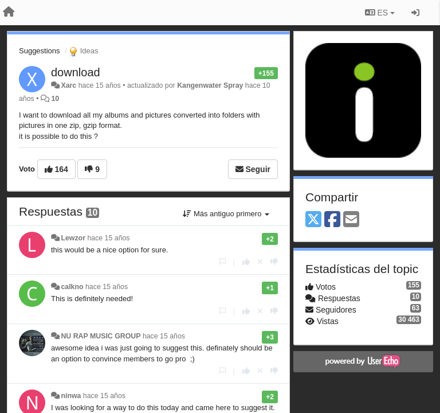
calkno (72, 287)
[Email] (351, 220)
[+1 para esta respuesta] (246, 262)
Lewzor (73, 238)
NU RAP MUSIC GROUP (100, 336)
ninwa (71, 396)
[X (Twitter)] (313, 220)
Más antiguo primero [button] (226, 213)
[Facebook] (332, 220)
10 (55, 99)
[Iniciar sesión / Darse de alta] (415, 12)
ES (380, 12)
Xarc (68, 85)
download (75, 72)
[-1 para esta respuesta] (274, 262)
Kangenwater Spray (210, 85)
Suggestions (39, 50)
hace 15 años (108, 238)
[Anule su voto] (260, 262)
